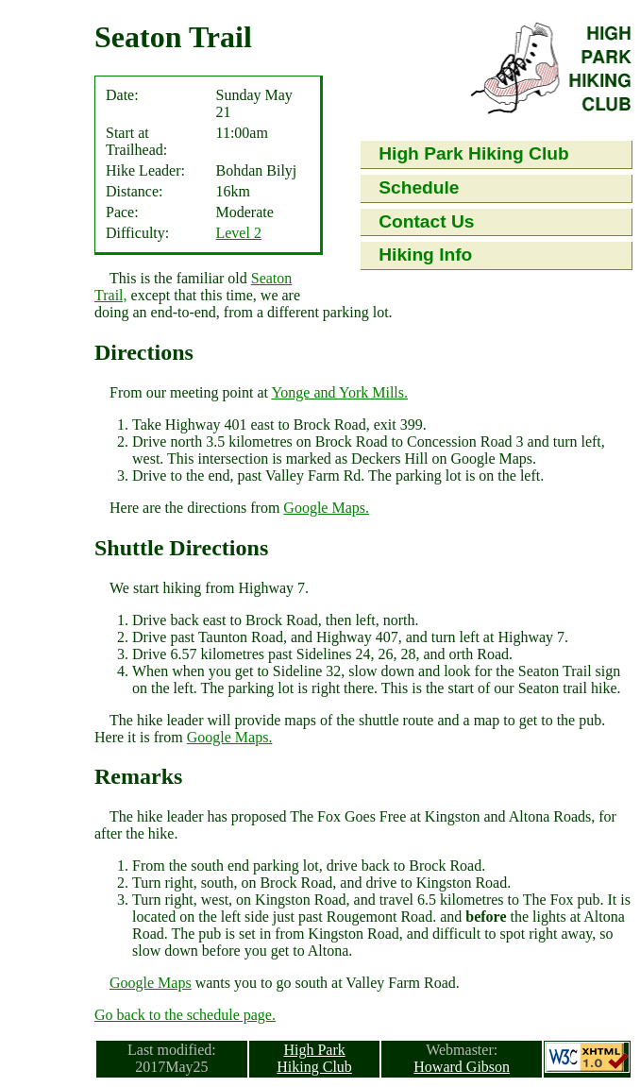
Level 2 (238, 233)
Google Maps (150, 983)
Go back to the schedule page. (185, 1015)
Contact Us (426, 221)
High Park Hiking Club (474, 153)
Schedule (419, 187)
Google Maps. (326, 508)
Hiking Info (425, 254)
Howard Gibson (461, 1067)
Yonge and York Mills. (339, 392)
